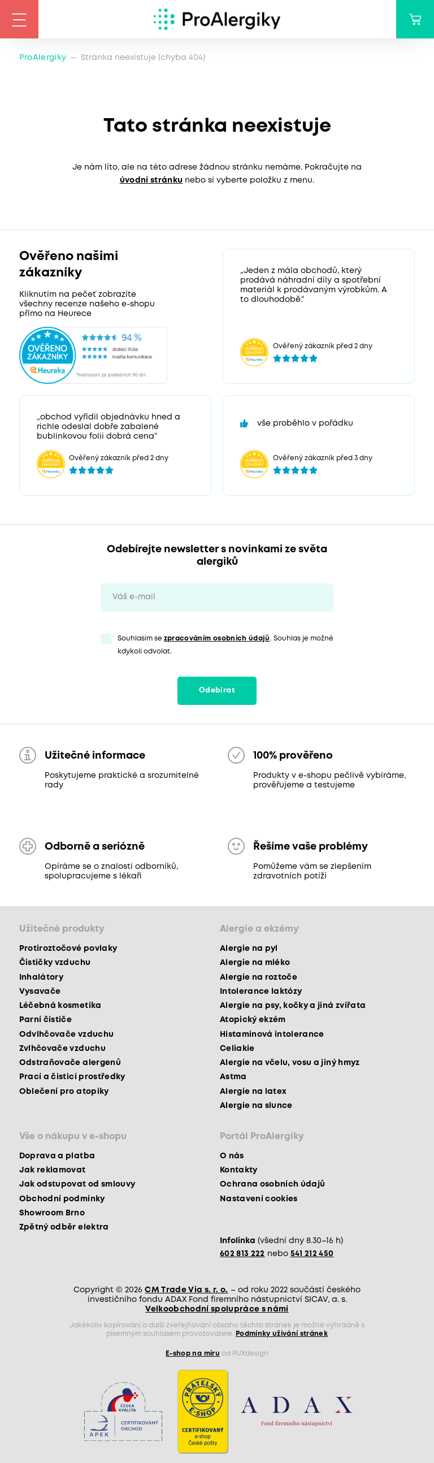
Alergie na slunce (256, 1105)
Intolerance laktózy (261, 991)
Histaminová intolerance (272, 1034)
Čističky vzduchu (54, 962)
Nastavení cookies (259, 1199)
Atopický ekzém (253, 1019)
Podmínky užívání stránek (282, 1334)
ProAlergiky (43, 57)
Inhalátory (41, 977)
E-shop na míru (193, 1354)
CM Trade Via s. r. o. (186, 1290)
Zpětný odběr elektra (64, 1227)
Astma (233, 1077)
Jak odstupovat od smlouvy (77, 1184)
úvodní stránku (151, 180)
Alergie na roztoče (258, 977)
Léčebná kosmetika (60, 1005)
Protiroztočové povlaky (68, 948)
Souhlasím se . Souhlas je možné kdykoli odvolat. (225, 645)
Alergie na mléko (255, 962)
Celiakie (237, 1048)
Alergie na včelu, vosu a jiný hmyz (290, 1062)
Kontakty (239, 1170)
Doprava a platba (57, 1156)
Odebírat (217, 690)
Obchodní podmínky (62, 1199)
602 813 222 (242, 1253)
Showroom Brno (52, 1213)
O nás (232, 1156)
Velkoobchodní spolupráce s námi (217, 1309)
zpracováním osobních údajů (217, 638)
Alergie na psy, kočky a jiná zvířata (293, 1005)
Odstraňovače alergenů (70, 1062)
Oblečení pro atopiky (64, 1091)
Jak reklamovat (52, 1170)
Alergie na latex (253, 1091)
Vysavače (40, 991)
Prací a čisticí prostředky (72, 1077)
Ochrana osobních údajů (272, 1184)
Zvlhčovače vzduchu (62, 1048)
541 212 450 (312, 1253)
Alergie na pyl (249, 948)
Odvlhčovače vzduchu (66, 1034)
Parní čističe (45, 1019)
